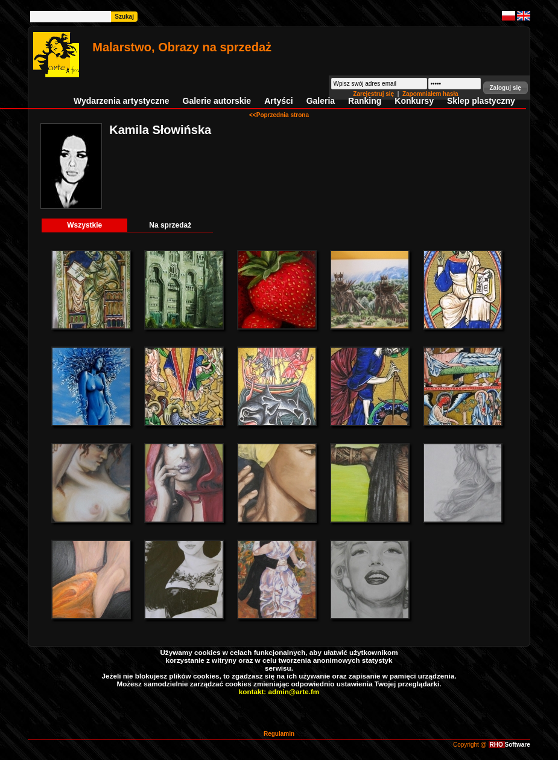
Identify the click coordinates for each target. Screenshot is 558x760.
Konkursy (414, 101)
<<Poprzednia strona (279, 115)
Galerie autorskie (217, 101)
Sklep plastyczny (481, 101)
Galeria (320, 101)
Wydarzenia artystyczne (121, 101)
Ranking (364, 101)
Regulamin (279, 733)
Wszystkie (84, 225)
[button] (505, 87)
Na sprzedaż (170, 225)
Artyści (278, 101)
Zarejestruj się (374, 94)
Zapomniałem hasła (430, 94)
